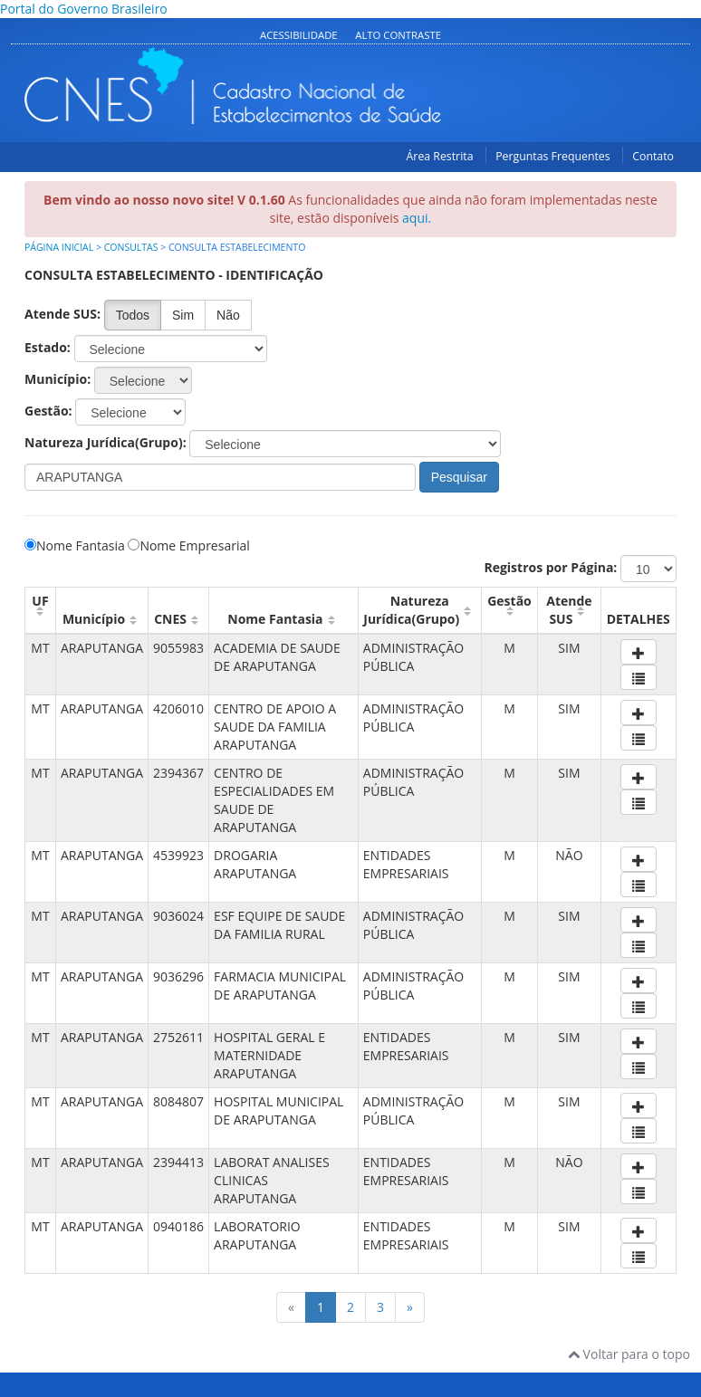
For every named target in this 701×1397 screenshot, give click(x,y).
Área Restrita (440, 156)
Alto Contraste (398, 35)
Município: (57, 379)
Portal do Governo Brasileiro (84, 8)
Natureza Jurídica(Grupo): (105, 442)
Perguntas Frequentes (552, 156)
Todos (132, 315)
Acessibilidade (299, 35)
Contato (653, 156)
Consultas (131, 247)
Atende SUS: (62, 313)
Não (228, 315)
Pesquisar (459, 477)
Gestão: (48, 410)
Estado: (47, 347)
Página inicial (58, 247)
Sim (183, 315)
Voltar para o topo (629, 1354)
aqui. (416, 217)
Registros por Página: (550, 567)
